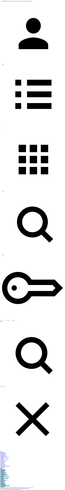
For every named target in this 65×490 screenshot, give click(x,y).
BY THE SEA (2, 454)
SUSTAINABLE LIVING (4, 459)
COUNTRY (2, 457)
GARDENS (2, 460)
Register (1, 321)
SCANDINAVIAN (3, 465)
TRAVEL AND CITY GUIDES (4, 466)
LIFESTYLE (2, 462)
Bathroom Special (3, 453)
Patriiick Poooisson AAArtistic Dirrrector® (15, 489)
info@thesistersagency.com (25, 488)
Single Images (2, 467)
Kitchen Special (2, 452)
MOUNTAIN (2, 463)
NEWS (1, 451)
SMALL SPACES (3, 464)
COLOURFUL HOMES (3, 456)
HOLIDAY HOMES (3, 461)
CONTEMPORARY (3, 455)
